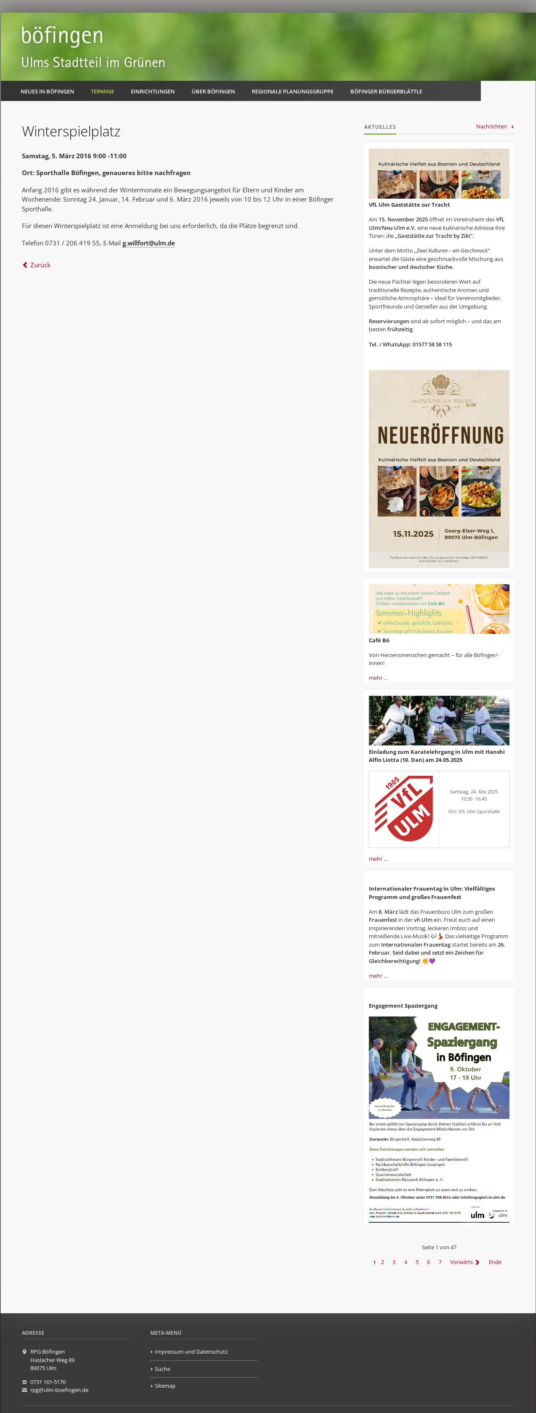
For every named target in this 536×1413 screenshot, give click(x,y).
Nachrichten (491, 126)
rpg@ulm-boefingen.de (59, 1390)
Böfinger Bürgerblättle (386, 91)
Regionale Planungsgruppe (292, 91)
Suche (162, 1369)
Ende (495, 1262)
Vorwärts (461, 1262)
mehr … (378, 677)
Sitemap (165, 1385)
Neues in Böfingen (47, 91)
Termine (102, 91)
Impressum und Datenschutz (191, 1351)
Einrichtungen (153, 91)
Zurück (40, 265)
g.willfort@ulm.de (149, 243)
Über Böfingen (213, 91)
